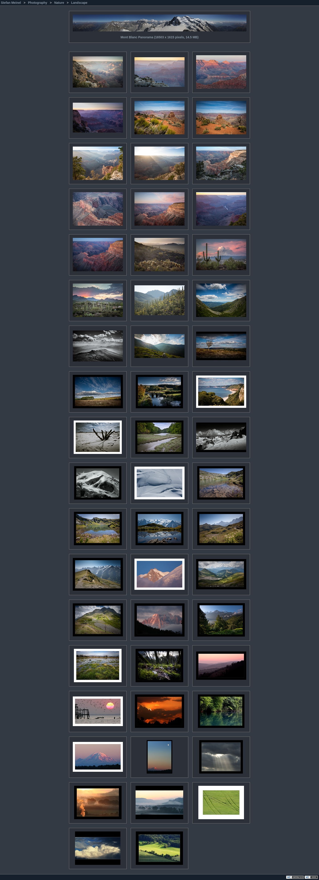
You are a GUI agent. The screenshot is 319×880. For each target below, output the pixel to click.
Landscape (79, 2)
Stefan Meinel (11, 2)
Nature (59, 2)
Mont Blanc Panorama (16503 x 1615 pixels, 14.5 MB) (159, 25)
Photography (38, 2)
